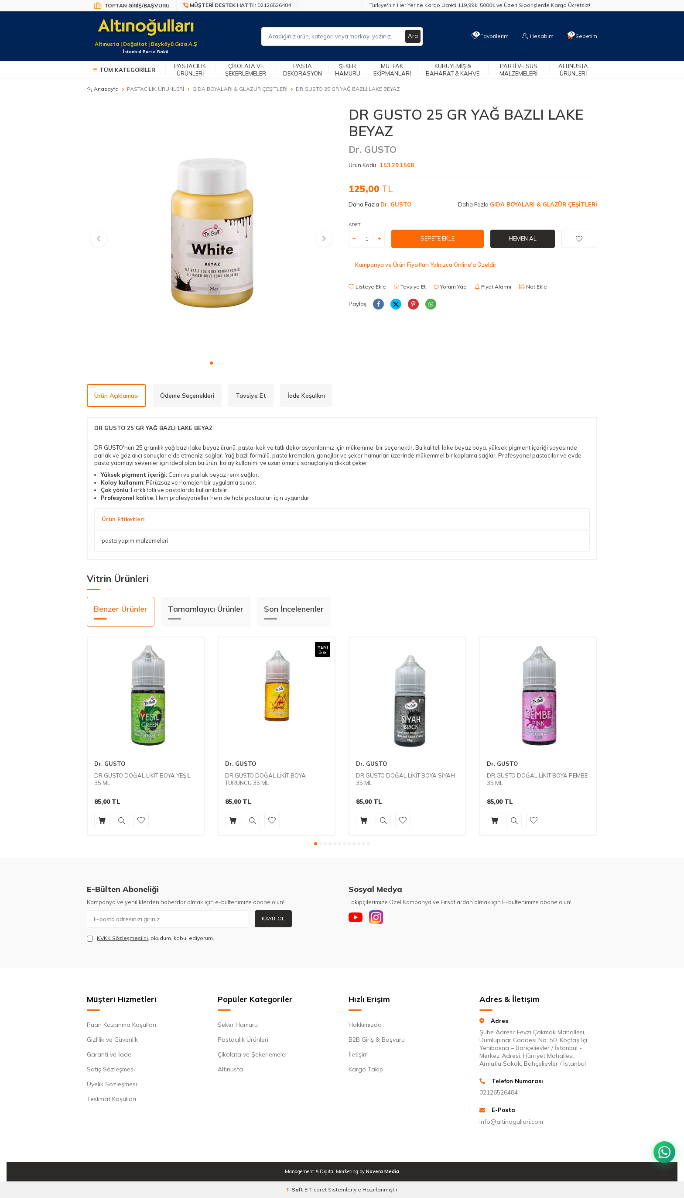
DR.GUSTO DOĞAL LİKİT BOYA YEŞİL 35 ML (142, 779)
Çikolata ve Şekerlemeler (245, 69)
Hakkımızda (365, 1025)
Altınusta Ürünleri (573, 69)
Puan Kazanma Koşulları (121, 1025)
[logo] (146, 31)
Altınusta (230, 1069)
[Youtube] (357, 919)
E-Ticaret (315, 1189)
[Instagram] (381, 919)
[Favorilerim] (488, 36)
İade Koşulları (306, 395)
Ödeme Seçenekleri (187, 395)
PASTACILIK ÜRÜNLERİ (155, 89)
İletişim (358, 1054)
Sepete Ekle (437, 238)
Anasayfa (103, 89)
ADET (354, 224)
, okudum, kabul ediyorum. (150, 938)
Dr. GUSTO (373, 149)
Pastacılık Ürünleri (190, 69)
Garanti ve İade (109, 1054)
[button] (211, 363)
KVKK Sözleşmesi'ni (122, 938)
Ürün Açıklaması (116, 395)
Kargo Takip (366, 1069)
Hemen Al (522, 238)
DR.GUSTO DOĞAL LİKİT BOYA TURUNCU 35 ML (265, 779)
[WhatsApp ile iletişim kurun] (662, 1146)
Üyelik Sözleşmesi (112, 1084)
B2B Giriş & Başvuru (377, 1039)
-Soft (295, 1189)
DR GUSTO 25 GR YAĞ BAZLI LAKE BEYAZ (348, 89)
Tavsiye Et (410, 286)
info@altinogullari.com (511, 1122)
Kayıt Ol (273, 918)
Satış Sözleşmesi (111, 1069)
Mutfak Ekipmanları (392, 69)
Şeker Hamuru (347, 69)
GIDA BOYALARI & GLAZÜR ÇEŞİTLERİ (239, 89)
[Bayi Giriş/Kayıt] (131, 5)
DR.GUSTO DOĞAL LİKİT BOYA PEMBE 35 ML (537, 779)
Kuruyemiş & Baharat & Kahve (452, 69)
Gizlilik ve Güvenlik (112, 1039)
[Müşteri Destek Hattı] (237, 5)
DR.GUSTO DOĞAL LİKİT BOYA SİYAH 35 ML (405, 779)
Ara (412, 36)
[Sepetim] (581, 36)
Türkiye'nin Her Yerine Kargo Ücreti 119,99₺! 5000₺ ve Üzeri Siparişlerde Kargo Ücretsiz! (479, 5)
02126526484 (498, 1092)
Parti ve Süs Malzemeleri (518, 69)
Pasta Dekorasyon (302, 69)
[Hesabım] (536, 36)
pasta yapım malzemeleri (135, 540)
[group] (211, 230)
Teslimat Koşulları (111, 1099)
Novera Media (382, 1171)
